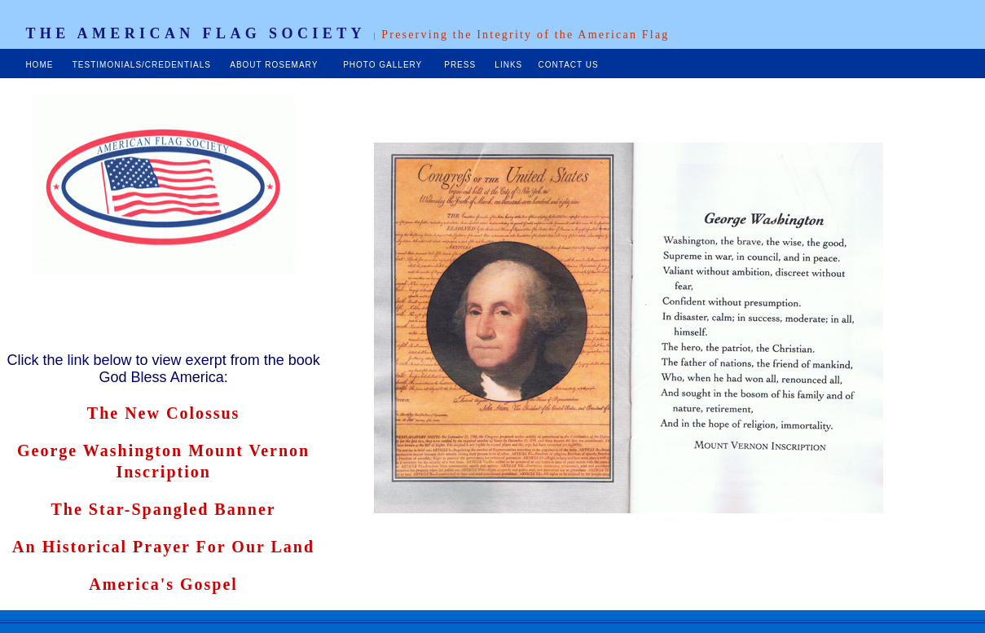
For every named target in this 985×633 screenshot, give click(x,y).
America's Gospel (163, 584)
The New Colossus (163, 413)
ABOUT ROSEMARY (275, 64)
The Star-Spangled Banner (163, 509)
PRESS (461, 64)
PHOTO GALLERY (384, 64)
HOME (39, 64)
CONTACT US (567, 64)
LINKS (508, 64)
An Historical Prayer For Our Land (163, 547)
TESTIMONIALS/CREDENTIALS (142, 64)
